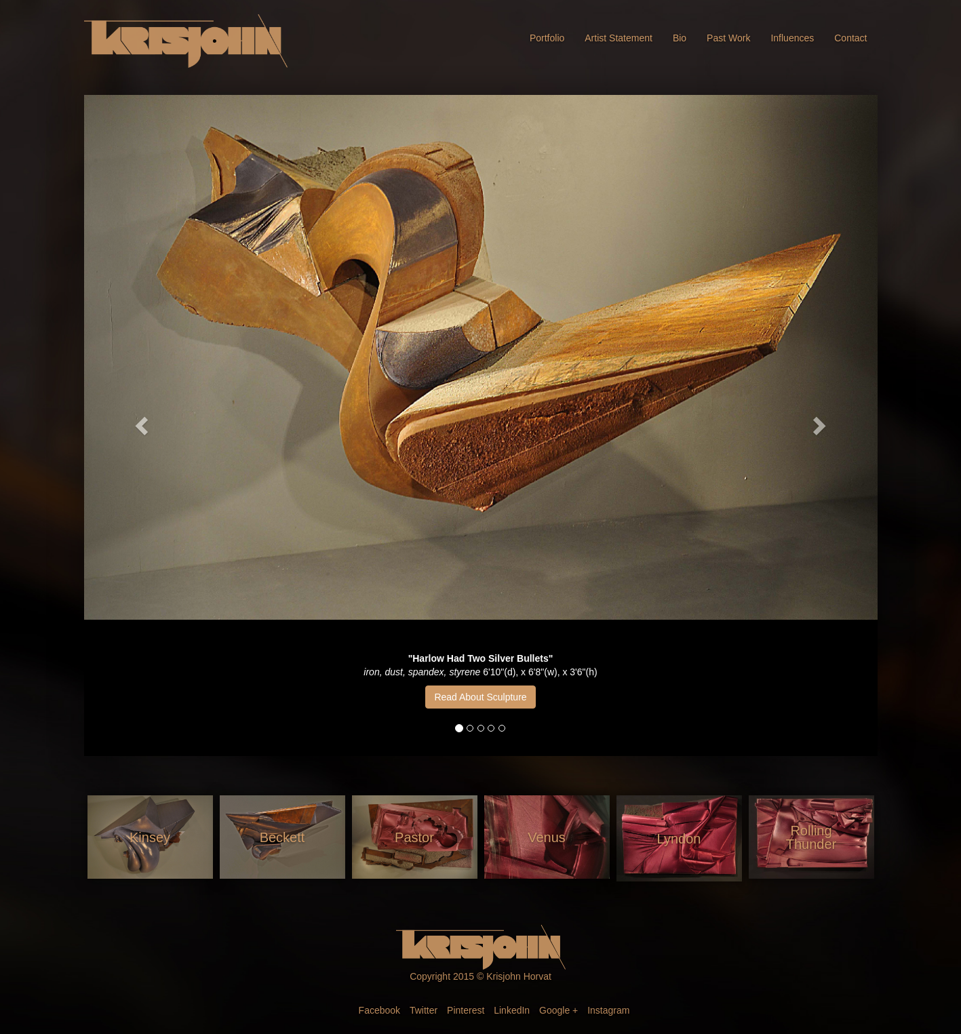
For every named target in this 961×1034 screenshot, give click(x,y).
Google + (558, 1010)
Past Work (728, 38)
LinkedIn (512, 1010)
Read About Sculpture (480, 697)
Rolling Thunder (811, 837)
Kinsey (150, 837)
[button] (143, 425)
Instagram (608, 1010)
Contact (850, 38)
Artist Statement (618, 38)
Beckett (282, 837)
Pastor (414, 837)
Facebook (379, 1010)
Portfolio (547, 38)
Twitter (423, 1010)
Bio (679, 38)
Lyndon (679, 839)
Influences (792, 38)
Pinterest (465, 1010)
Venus (547, 837)
